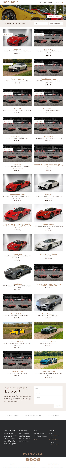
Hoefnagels (33, 463)
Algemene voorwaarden (53, 463)
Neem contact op (54, 16)
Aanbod (45, 2)
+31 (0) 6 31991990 (54, 444)
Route (35, 439)
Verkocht (50, 2)
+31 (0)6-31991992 (53, 439)
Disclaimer (12, 463)
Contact (57, 2)
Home (39, 2)
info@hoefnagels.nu (54, 435)
